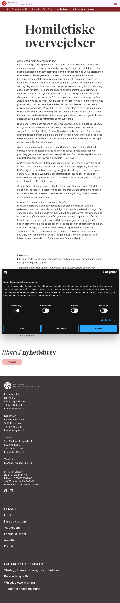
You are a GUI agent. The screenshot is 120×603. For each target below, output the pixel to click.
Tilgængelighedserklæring (22, 588)
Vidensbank (12, 527)
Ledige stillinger (15, 533)
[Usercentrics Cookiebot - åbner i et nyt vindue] (105, 273)
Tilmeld (12, 362)
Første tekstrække (20, 9)
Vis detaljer (106, 320)
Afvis (22, 328)
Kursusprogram (15, 521)
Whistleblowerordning (19, 582)
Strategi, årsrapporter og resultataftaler (31, 570)
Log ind (9, 515)
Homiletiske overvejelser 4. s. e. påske (75, 9)
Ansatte (9, 540)
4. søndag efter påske (42, 9)
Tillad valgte (60, 328)
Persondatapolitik (16, 576)
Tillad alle (98, 328)
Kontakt (9, 546)
